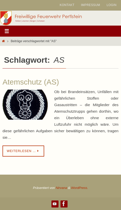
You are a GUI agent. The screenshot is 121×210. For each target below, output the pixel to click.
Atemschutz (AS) (31, 82)
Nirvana (61, 188)
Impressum (90, 5)
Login (111, 5)
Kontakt (67, 5)
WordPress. (79, 188)
